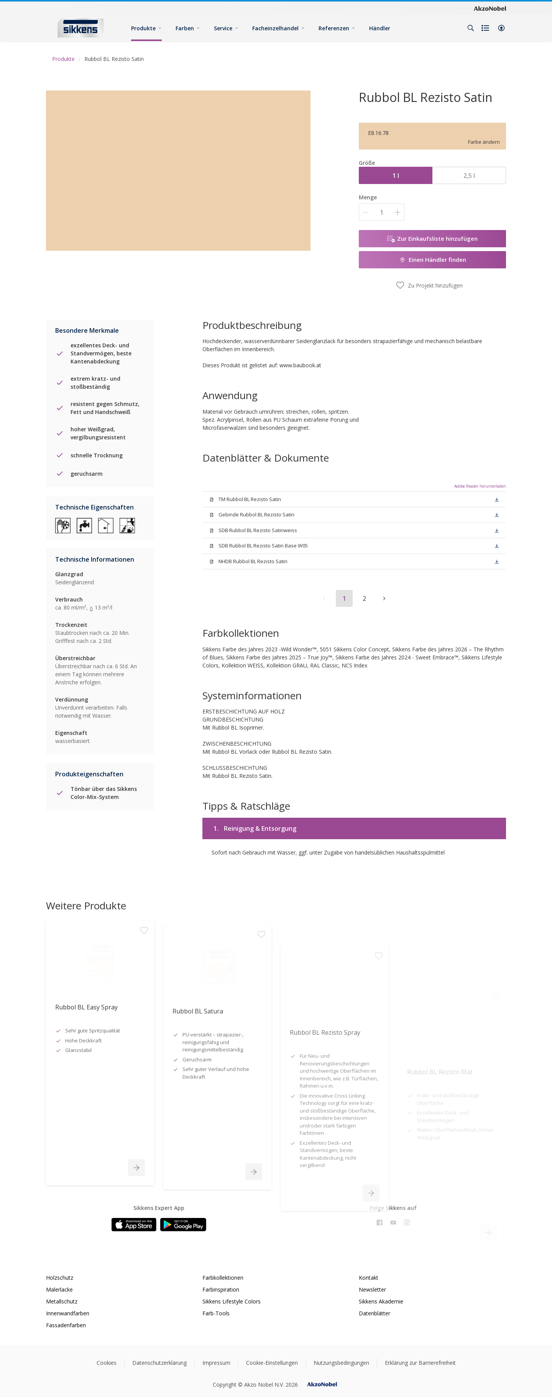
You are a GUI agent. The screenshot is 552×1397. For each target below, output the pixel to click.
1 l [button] (396, 175)
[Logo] (80, 27)
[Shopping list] (486, 28)
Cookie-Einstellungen (272, 1362)
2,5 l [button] (469, 175)
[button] (501, 28)
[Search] (470, 28)
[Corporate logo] (490, 8)
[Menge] (381, 212)
